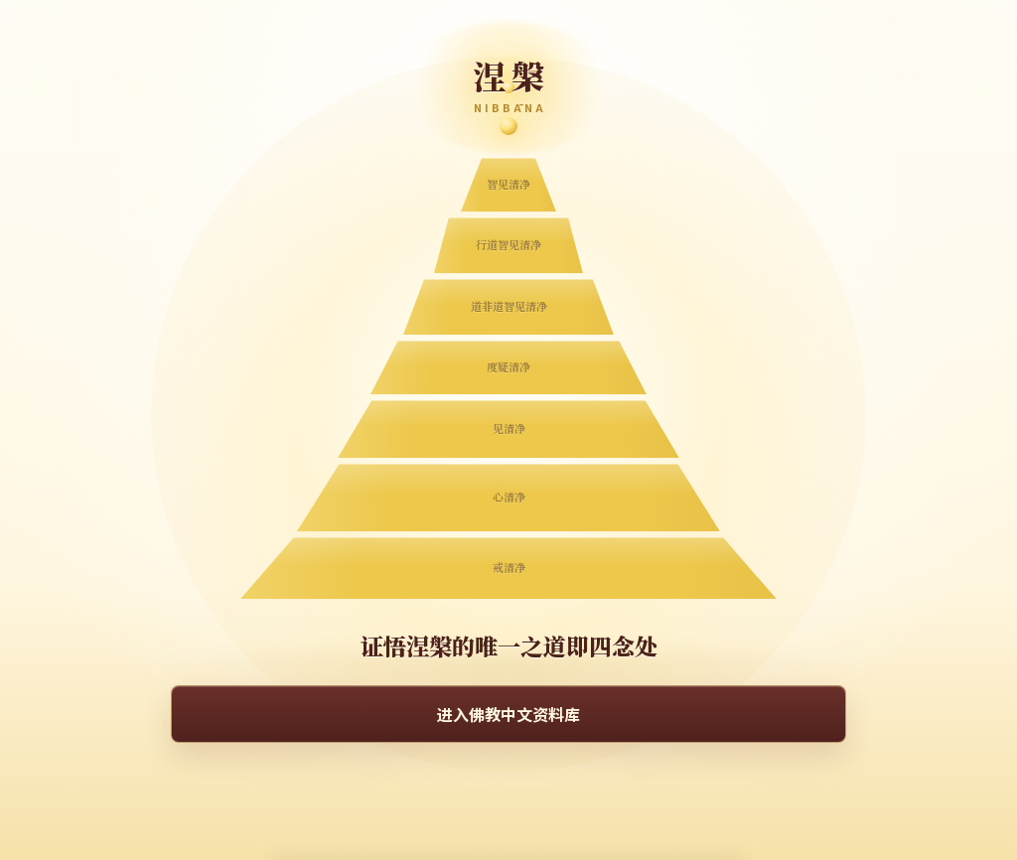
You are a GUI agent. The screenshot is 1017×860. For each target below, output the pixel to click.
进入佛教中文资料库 (508, 714)
